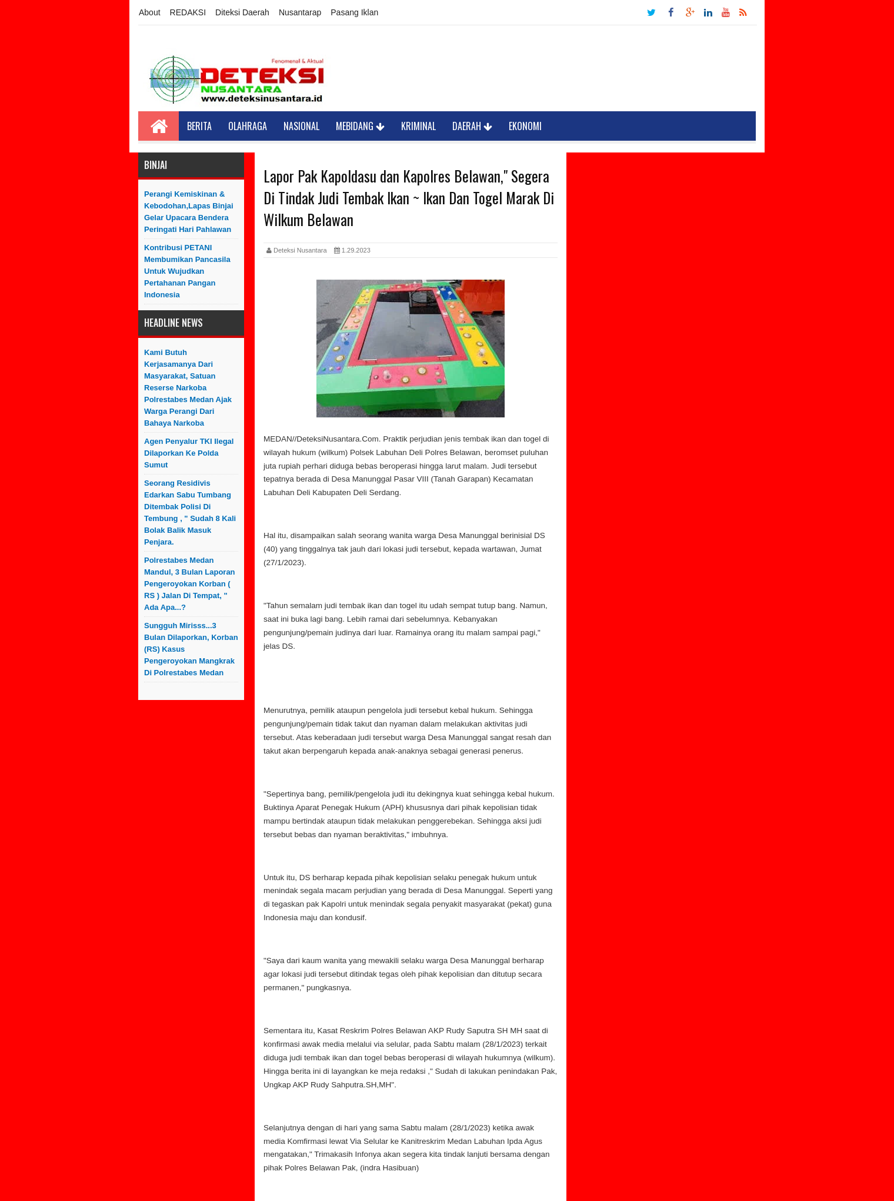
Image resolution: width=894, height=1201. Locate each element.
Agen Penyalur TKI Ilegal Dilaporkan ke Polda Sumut (188, 453)
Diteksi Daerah (242, 12)
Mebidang (360, 126)
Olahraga (247, 126)
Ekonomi (525, 126)
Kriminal (418, 126)
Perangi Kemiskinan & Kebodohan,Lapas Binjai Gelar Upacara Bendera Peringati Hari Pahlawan (188, 212)
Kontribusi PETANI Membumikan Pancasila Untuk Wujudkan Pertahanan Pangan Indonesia (187, 271)
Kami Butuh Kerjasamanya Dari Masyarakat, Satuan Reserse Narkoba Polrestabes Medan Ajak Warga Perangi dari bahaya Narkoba (188, 387)
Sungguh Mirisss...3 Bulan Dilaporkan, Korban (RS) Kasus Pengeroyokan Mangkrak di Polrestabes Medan (191, 649)
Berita (199, 126)
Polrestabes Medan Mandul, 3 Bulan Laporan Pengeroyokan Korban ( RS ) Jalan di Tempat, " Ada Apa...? (189, 584)
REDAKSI (188, 12)
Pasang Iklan (354, 12)
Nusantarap (300, 12)
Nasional (301, 126)
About (150, 12)
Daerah (472, 126)
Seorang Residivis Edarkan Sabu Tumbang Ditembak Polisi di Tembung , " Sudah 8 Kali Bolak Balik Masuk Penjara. (190, 512)
